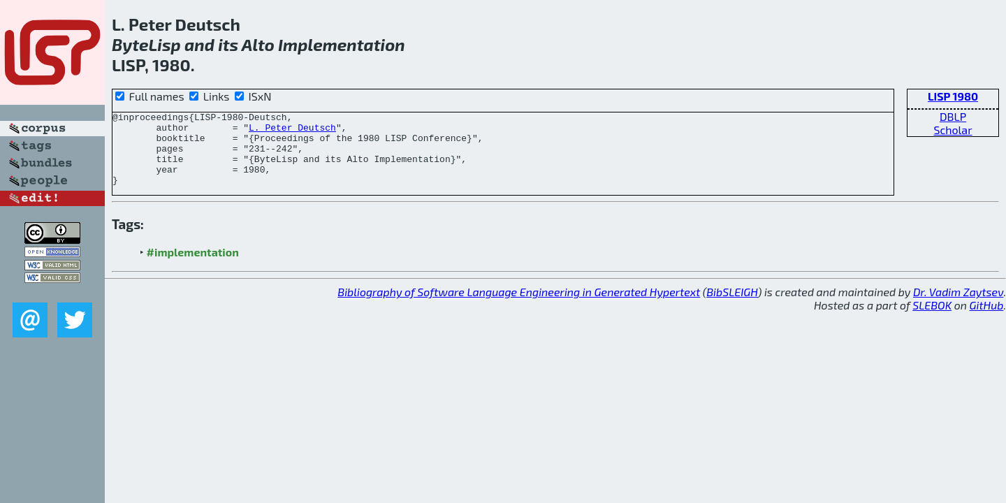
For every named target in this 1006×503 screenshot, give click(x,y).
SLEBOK (932, 319)
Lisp (165, 44)
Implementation (341, 44)
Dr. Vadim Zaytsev (958, 306)
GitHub (987, 319)
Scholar (952, 129)
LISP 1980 (953, 96)
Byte (130, 44)
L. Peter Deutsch (292, 131)
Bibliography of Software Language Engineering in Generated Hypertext (518, 306)
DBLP (953, 116)
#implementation (193, 266)
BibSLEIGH (731, 306)
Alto (258, 44)
